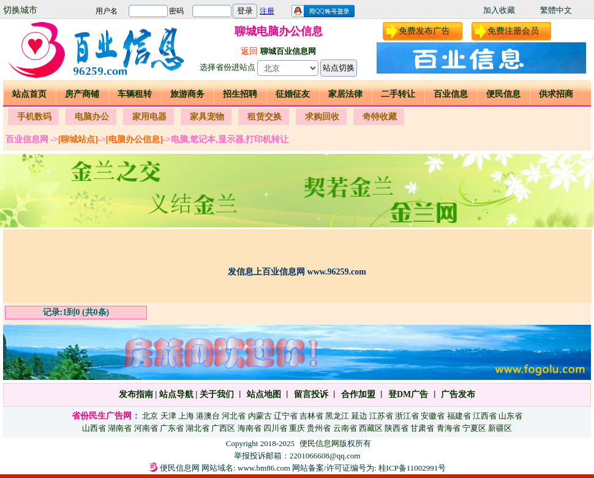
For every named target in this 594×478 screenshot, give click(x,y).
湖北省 (197, 428)
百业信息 (451, 94)
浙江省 (407, 415)
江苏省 (381, 415)
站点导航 (176, 394)
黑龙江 (337, 415)
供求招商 (556, 94)
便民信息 (503, 94)
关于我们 (217, 394)
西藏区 (371, 428)
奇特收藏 (380, 116)
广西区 (223, 428)
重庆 (297, 428)
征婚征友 (293, 94)
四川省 (275, 428)
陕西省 (396, 428)
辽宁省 (286, 415)
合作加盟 (358, 394)
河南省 (146, 428)
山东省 (510, 415)
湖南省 (120, 428)
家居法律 (345, 94)
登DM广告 (408, 394)
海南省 (249, 428)
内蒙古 (260, 415)
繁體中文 (556, 10)
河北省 (234, 415)
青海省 (449, 428)
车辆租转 (135, 94)
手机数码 (34, 116)
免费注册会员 (513, 31)
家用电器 (149, 116)
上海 (186, 415)
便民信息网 (319, 443)
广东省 (172, 428)
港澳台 (208, 415)
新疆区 (500, 428)
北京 (150, 415)
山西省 (94, 428)
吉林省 (311, 415)
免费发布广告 (424, 31)
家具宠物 (207, 116)
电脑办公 (92, 116)
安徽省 (433, 415)
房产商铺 (82, 94)
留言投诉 (311, 394)
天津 (168, 415)
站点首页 (29, 94)
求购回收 (322, 116)
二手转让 (398, 94)
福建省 (459, 415)
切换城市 (20, 10)
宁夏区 (474, 428)
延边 (359, 415)
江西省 (485, 415)
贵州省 (319, 428)
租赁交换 (264, 116)
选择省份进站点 (227, 67)
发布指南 (136, 394)
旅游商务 (187, 94)
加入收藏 (499, 10)
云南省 (345, 428)
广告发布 (458, 394)
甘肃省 (422, 428)
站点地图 (262, 394)
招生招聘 (240, 94)
